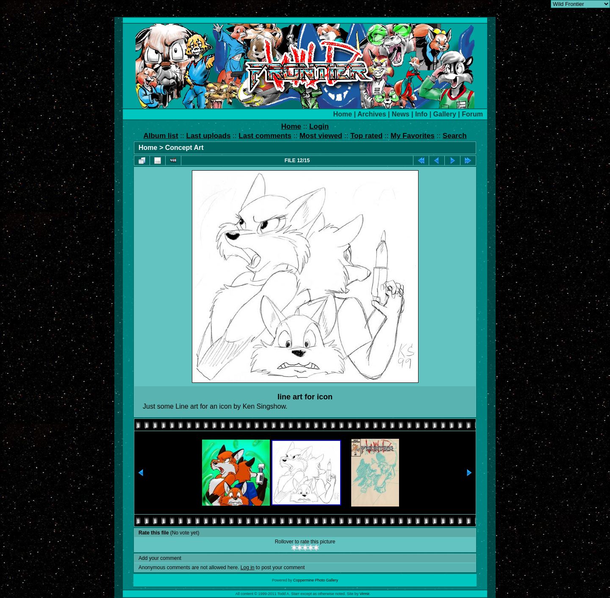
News (401, 114)
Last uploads (208, 136)
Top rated (366, 136)
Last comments (264, 136)
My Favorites (413, 136)
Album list (160, 136)
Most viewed (320, 136)
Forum (472, 114)
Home (342, 114)
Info (421, 114)
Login (319, 126)
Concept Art (184, 147)
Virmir (364, 594)
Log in (248, 567)
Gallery (444, 114)
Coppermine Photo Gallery (315, 580)
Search (455, 136)
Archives (372, 114)
